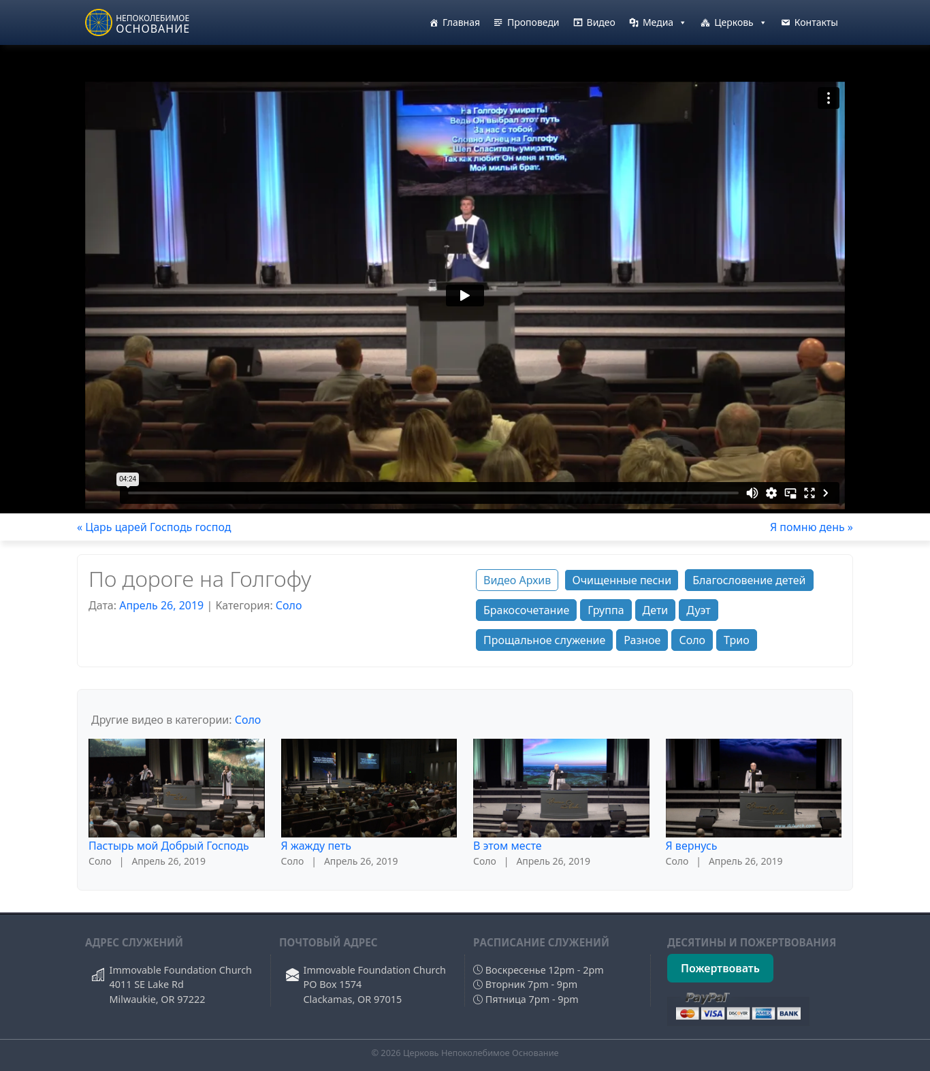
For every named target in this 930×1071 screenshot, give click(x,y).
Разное (642, 640)
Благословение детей (748, 580)
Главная (461, 22)
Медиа (665, 22)
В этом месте (507, 845)
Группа (606, 610)
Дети (656, 610)
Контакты (816, 22)
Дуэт (698, 610)
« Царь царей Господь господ (154, 526)
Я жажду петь (316, 845)
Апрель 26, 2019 (161, 605)
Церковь (740, 22)
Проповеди (533, 22)
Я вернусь (692, 845)
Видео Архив (517, 580)
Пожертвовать (720, 968)
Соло (289, 605)
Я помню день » (811, 526)
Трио (737, 640)
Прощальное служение (544, 640)
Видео (601, 22)
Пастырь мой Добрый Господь (169, 845)
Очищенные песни (621, 580)
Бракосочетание (526, 610)
